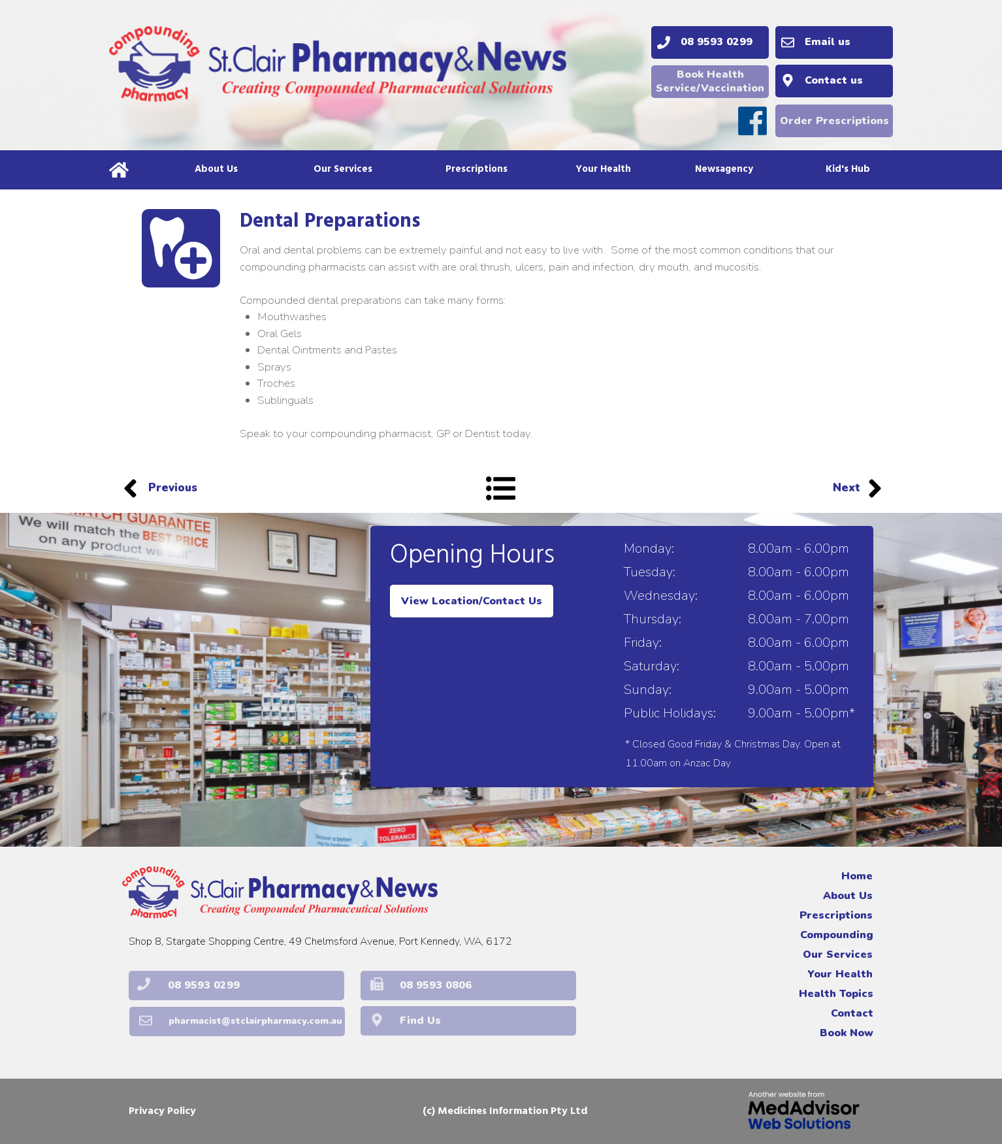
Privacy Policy (162, 1111)
